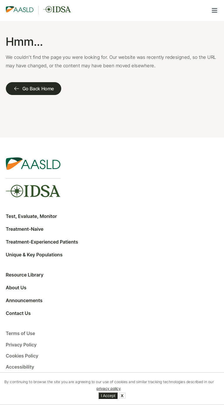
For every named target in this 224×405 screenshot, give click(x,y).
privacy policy (108, 388)
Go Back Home (33, 88)
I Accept (108, 395)
